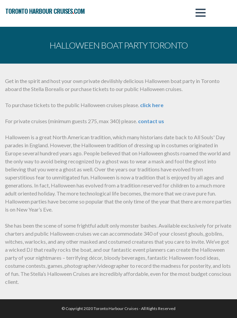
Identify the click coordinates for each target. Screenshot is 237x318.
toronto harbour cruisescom (45, 11)
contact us (151, 121)
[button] (201, 13)
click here (151, 105)
